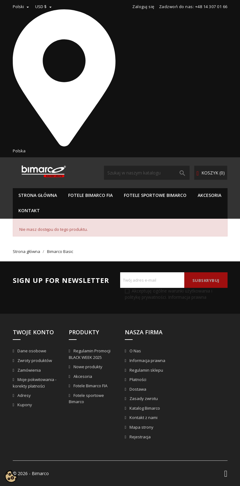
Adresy (23, 395)
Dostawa (137, 389)
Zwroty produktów (34, 360)
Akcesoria (209, 195)
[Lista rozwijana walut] (44, 6)
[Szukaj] (147, 173)
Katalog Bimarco (144, 408)
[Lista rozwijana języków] (22, 6)
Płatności (137, 379)
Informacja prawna (186, 297)
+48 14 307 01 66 (211, 6)
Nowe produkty (87, 366)
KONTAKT (29, 210)
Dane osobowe (31, 351)
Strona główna (37, 195)
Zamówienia (28, 370)
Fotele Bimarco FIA (90, 195)
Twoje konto (33, 332)
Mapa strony (141, 427)
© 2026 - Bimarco (31, 473)
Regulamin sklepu (146, 370)
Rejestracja (140, 437)
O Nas (135, 351)
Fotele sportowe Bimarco (155, 195)
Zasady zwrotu (143, 398)
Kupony (24, 404)
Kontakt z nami (143, 417)
